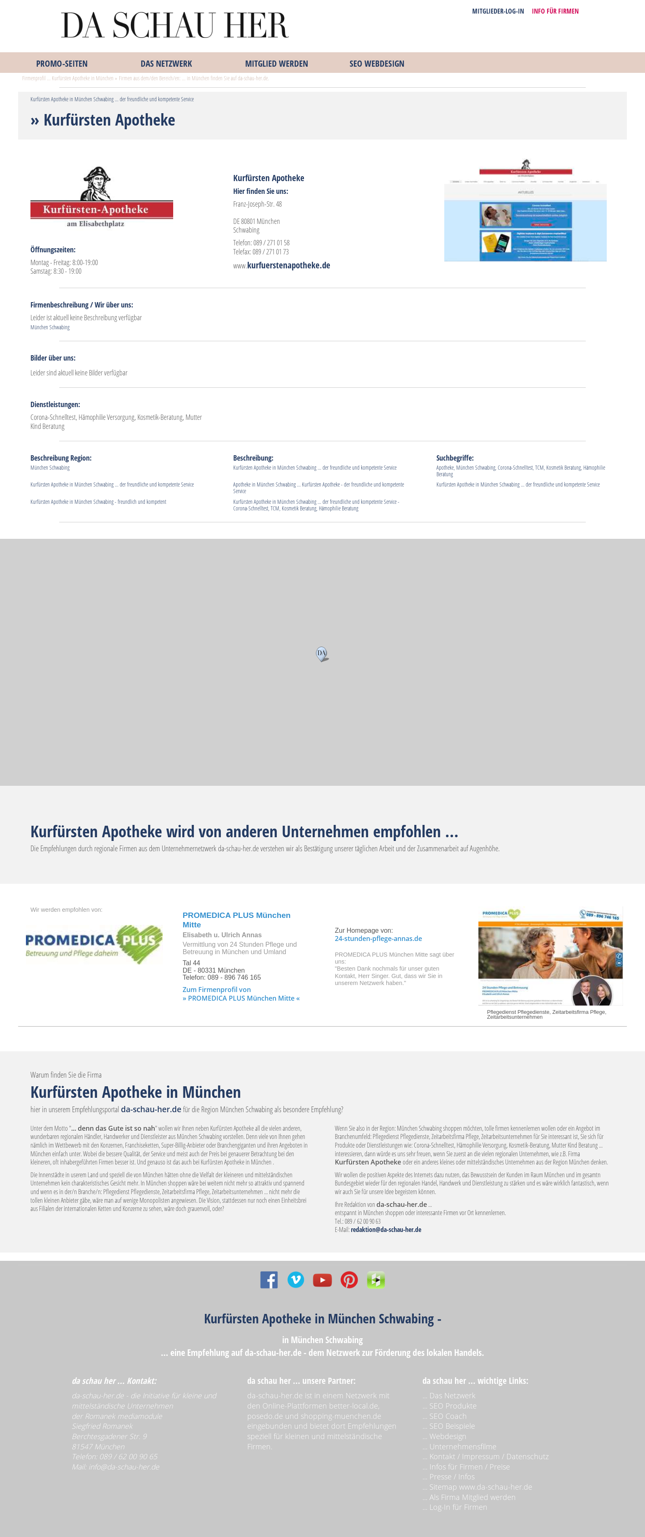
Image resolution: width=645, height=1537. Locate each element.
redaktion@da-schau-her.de (386, 1229)
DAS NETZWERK (166, 63)
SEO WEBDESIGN (377, 63)
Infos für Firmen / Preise (469, 1467)
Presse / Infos (452, 1476)
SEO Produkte (453, 1406)
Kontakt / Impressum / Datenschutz (489, 1456)
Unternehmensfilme (463, 1446)
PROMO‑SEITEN (62, 63)
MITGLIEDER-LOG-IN (498, 11)
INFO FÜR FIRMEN (555, 11)
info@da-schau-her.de (123, 1467)
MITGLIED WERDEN (276, 63)
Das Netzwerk (452, 1395)
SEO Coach (448, 1416)
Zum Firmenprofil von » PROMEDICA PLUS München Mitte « (241, 994)
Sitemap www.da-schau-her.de (480, 1487)
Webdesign (447, 1436)
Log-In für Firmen (458, 1507)
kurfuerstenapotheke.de (288, 265)
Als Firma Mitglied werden (472, 1497)
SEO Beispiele (452, 1426)
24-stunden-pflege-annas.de (378, 938)
